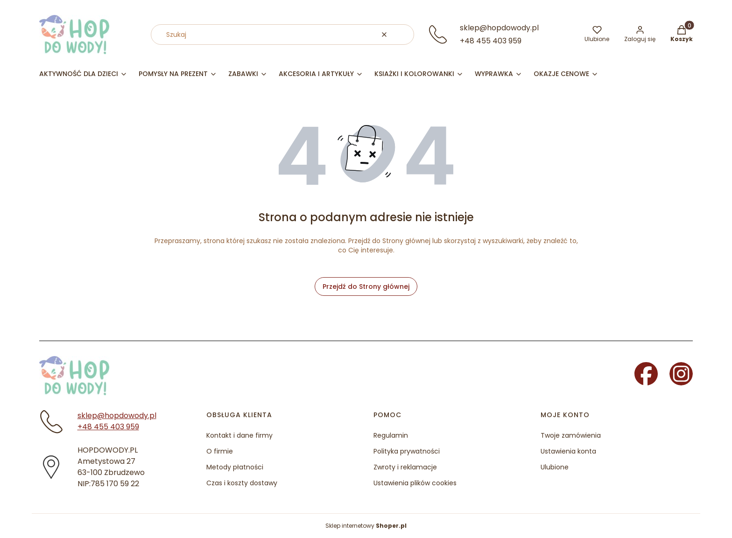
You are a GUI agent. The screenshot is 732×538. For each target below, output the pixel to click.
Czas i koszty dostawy (241, 483)
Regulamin (390, 435)
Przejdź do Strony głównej (366, 286)
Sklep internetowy (366, 526)
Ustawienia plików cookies (415, 483)
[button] (403, 34)
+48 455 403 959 (490, 40)
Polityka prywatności (406, 451)
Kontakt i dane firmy (239, 435)
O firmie (219, 451)
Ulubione (555, 467)
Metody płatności (234, 467)
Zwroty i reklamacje (405, 467)
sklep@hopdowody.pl (499, 27)
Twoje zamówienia (571, 435)
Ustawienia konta (568, 451)
